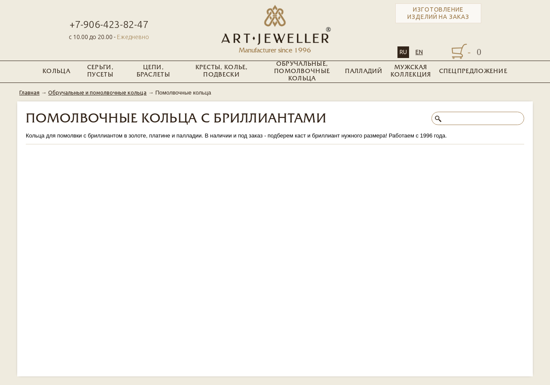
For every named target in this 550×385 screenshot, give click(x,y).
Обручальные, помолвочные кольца (302, 71)
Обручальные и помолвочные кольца (97, 92)
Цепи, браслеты (153, 71)
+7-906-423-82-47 (109, 24)
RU (403, 52)
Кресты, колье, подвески (222, 71)
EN (419, 52)
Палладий (363, 71)
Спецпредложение (473, 71)
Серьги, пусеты (100, 71)
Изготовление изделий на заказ (438, 13)
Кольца (56, 71)
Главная (29, 92)
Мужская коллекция (411, 71)
